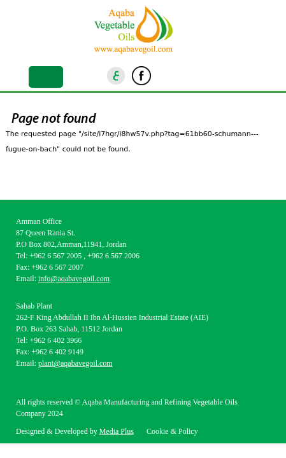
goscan (226, 75)
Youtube (205, 75)
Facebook (141, 75)
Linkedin (184, 75)
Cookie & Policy (172, 431)
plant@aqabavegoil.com (75, 363)
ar (116, 75)
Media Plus (116, 431)
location (247, 75)
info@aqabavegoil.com (74, 278)
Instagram (162, 75)
